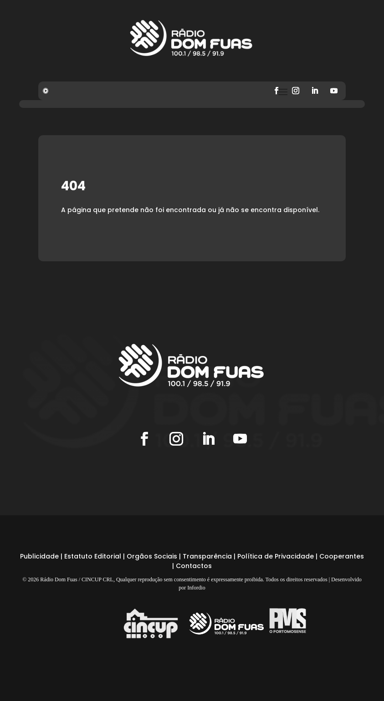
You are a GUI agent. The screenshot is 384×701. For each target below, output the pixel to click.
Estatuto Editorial (92, 556)
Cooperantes (341, 556)
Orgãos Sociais (152, 556)
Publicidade (39, 556)
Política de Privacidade (275, 556)
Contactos (194, 565)
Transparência (207, 556)
